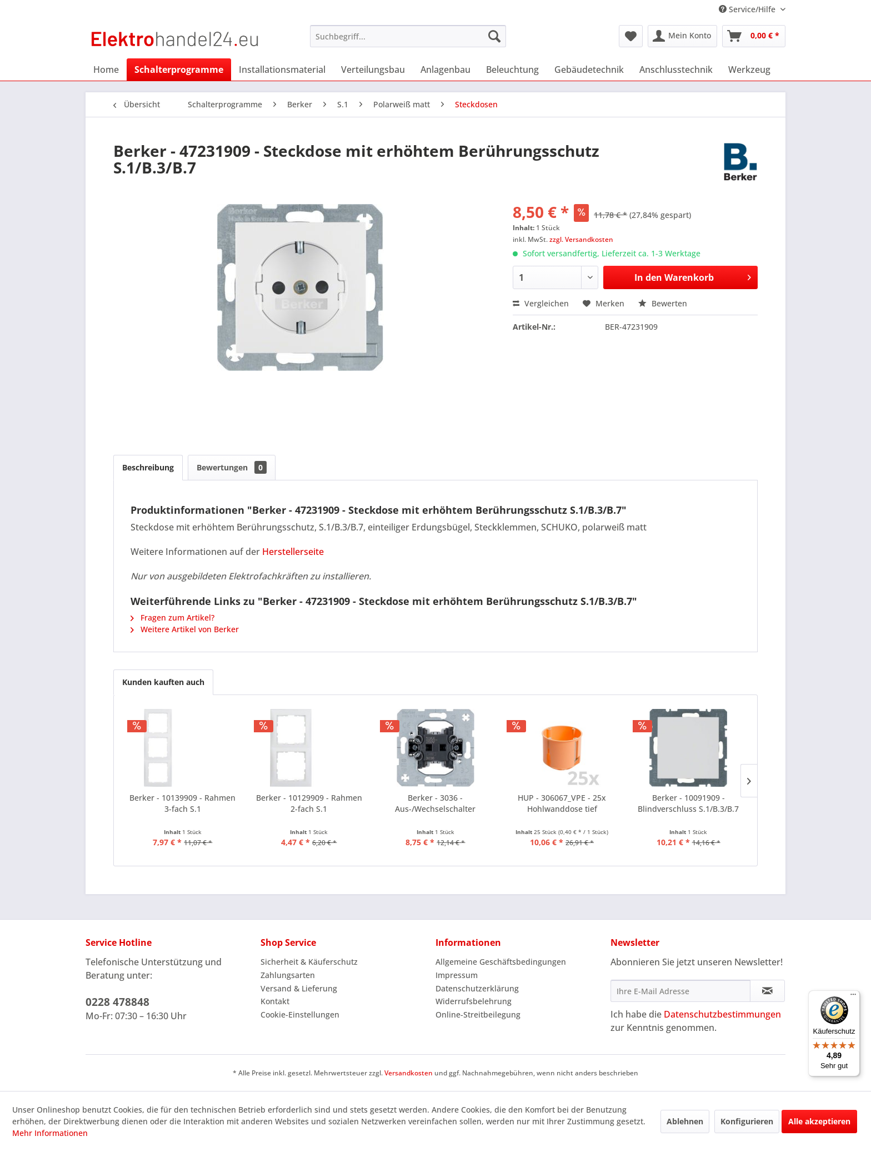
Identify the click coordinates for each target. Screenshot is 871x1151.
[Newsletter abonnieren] (767, 991)
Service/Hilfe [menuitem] (748, 9)
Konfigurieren (746, 1121)
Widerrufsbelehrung (474, 1001)
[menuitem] (408, 36)
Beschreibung (148, 467)
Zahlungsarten (288, 975)
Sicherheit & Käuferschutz (309, 961)
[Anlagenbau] (445, 69)
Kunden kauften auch (163, 682)
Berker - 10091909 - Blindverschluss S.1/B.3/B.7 (688, 803)
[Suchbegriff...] (408, 36)
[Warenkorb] (753, 36)
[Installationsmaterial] (282, 69)
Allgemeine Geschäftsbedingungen (501, 961)
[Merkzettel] (631, 36)
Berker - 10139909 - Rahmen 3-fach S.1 (182, 803)
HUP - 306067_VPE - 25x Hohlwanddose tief (562, 803)
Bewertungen (232, 467)
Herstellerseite (293, 551)
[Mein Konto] (682, 36)
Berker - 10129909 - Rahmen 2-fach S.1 (309, 803)
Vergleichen (541, 303)
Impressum (457, 975)
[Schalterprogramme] (179, 69)
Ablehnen (685, 1121)
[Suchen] (494, 36)
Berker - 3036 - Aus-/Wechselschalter (435, 803)
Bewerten (662, 303)
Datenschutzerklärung (477, 988)
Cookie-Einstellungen (300, 1014)
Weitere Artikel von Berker (185, 629)
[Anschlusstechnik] (676, 69)
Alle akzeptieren (819, 1121)
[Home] (106, 69)
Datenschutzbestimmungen (722, 1014)
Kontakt (275, 1001)
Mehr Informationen (50, 1133)
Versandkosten (408, 1073)
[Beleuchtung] (512, 69)
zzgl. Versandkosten (581, 239)
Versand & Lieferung (299, 988)
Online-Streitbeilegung (478, 1014)
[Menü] (853, 997)
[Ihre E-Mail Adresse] (680, 991)
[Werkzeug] (749, 69)
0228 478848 (117, 1002)
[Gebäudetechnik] (589, 69)
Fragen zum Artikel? (172, 617)
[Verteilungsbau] (373, 69)
